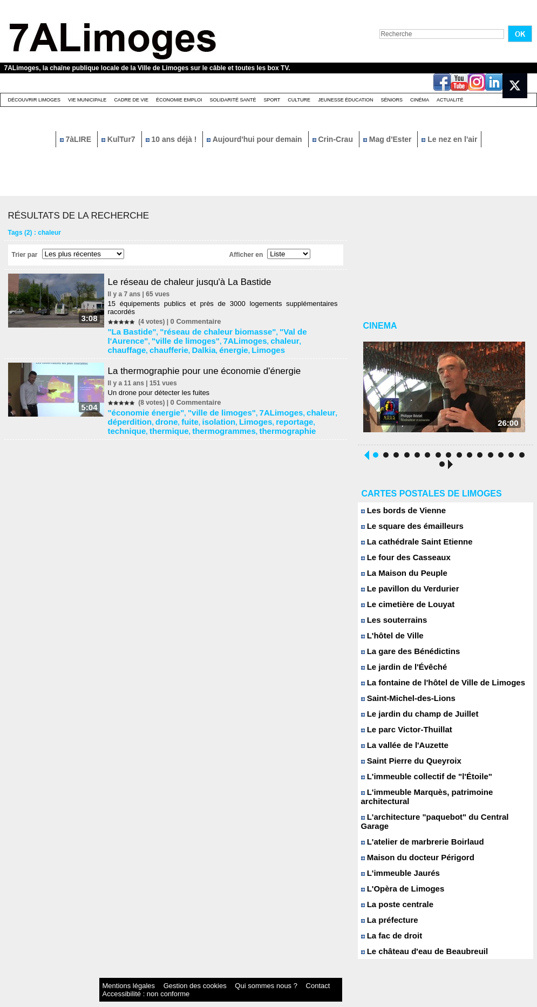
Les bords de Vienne (399, 515)
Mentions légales (120, 971)
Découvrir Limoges (34, 100)
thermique (294, 413)
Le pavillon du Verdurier (404, 593)
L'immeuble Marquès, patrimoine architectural (441, 796)
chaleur (193, 338)
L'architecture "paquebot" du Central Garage (439, 812)
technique (260, 413)
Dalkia (286, 338)
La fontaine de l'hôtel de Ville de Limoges (433, 687)
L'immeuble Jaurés (396, 859)
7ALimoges (160, 338)
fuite (140, 413)
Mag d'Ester (388, 139)
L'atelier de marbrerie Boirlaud (415, 828)
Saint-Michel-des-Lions (403, 702)
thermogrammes (137, 421)
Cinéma (419, 100)
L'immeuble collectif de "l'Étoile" (419, 781)
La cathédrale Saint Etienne (410, 546)
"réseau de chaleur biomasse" (200, 330)
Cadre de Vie (131, 100)
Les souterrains (390, 624)
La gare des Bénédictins (405, 655)
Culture (299, 100)
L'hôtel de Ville (389, 640)
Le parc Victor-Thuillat (401, 734)
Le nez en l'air (449, 139)
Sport (271, 100)
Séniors (391, 100)
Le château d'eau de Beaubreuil (417, 937)
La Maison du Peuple (399, 577)
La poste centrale (393, 890)
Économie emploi (179, 100)
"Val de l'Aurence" (279, 330)
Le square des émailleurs (406, 530)
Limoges (125, 345)
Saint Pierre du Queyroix (405, 765)
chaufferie (257, 338)
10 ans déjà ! (172, 139)
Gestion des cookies (164, 971)
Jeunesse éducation (345, 100)
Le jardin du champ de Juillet (413, 718)
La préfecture (387, 906)
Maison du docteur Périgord (411, 843)
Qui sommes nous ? (211, 971)
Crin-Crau (333, 139)
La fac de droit (388, 921)
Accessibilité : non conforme (289, 971)
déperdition (317, 406)
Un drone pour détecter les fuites (163, 387)
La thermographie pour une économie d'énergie (214, 365)
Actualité (450, 100)
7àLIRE (76, 139)
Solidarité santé (232, 100)
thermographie (189, 421)
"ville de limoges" (204, 406)
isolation (164, 413)
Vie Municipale (87, 100)
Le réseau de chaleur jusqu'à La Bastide (199, 281)
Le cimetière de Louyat (403, 608)
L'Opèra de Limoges (398, 874)
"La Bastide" (131, 330)
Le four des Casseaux (401, 561)
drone (121, 413)
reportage (226, 413)
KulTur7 (119, 139)
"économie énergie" (142, 406)
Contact (247, 971)
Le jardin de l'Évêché (399, 671)
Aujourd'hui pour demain (255, 139)
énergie (311, 338)
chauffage (223, 338)
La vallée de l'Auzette (400, 749)
